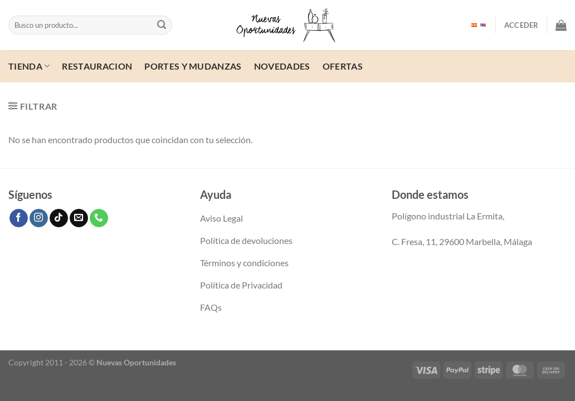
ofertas (343, 66)
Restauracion (97, 66)
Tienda (29, 66)
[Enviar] (162, 25)
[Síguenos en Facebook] (18, 218)
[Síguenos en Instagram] (39, 218)
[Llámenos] (99, 218)
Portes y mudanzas (192, 66)
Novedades (282, 66)
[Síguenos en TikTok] (59, 218)
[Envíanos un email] (79, 218)
